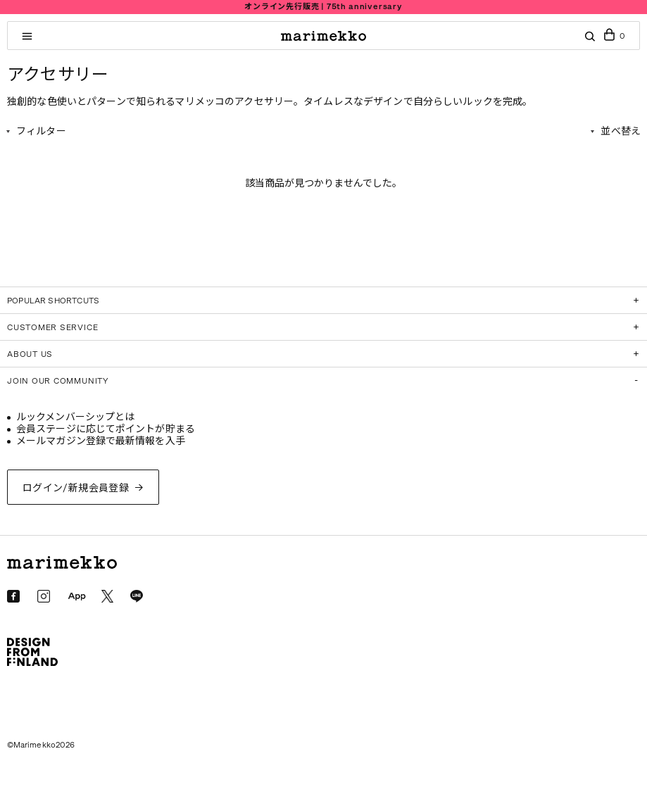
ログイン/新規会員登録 (76, 488)
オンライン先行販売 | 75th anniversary (323, 6)
